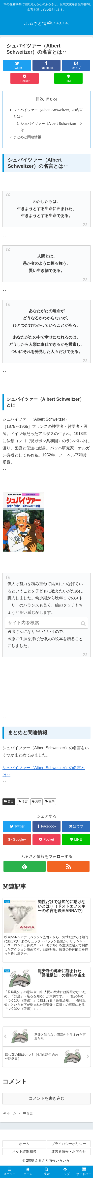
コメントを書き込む (46, 1098)
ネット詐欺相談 (24, 1151)
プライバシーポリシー (68, 1144)
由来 (52, 801)
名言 (10, 801)
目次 (40, 99)
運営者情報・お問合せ (68, 1151)
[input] (47, 623)
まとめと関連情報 (27, 137)
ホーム (24, 1144)
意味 (38, 801)
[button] (83, 623)
